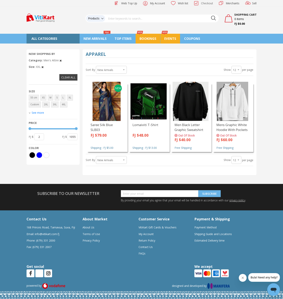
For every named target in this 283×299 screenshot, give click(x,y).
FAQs (142, 253)
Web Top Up (129, 3)
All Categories (44, 38)
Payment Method (205, 227)
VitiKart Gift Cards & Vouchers (157, 227)
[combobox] (162, 18)
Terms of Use (91, 234)
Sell (254, 3)
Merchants (232, 3)
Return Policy (147, 240)
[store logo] (40, 17)
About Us (88, 227)
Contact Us (146, 247)
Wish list (183, 3)
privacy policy (237, 200)
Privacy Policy (91, 240)
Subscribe (209, 193)
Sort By (90, 70)
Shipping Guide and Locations (213, 234)
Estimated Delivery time (209, 240)
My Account (157, 3)
